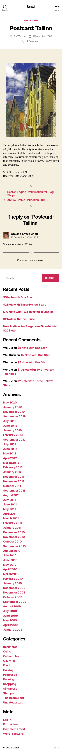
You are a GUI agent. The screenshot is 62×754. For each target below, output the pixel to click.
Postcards (31, 20)
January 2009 (12, 629)
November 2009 (14, 592)
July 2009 (10, 611)
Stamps (8, 693)
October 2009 (12, 597)
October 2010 (12, 541)
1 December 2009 (42, 36)
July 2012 (9, 444)
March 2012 (11, 462)
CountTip (9, 660)
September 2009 (14, 601)
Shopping (9, 684)
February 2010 (13, 578)
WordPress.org (13, 733)
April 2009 (10, 625)
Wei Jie (21, 36)
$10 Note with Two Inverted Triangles (28, 311)
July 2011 (9, 499)
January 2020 (12, 407)
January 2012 (12, 472)
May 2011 (9, 509)
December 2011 (13, 476)
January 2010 (12, 583)
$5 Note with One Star (17, 297)
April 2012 (10, 458)
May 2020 (10, 402)
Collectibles (11, 656)
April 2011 (9, 513)
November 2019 (14, 411)
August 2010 (11, 550)
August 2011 (11, 495)
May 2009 (10, 620)
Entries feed (11, 724)
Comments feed (14, 729)
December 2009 (14, 587)
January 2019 (12, 430)
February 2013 (13, 435)
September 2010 (14, 546)
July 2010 (9, 555)
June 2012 (10, 448)
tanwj (31, 6)
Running (8, 679)
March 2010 (11, 574)
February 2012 (13, 467)
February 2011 (12, 523)
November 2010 (14, 537)
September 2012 (14, 439)
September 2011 (14, 490)
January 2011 (12, 527)
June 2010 (10, 560)
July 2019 (9, 421)
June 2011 (10, 504)
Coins (7, 651)
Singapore (10, 688)
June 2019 (10, 425)
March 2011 (11, 518)
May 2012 (9, 453)
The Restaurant (13, 697)
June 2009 (10, 615)
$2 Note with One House (19, 319)
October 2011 (12, 486)
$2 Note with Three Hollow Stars (24, 304)
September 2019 (14, 416)
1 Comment (33, 41)
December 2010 (14, 532)
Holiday (8, 670)
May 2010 (9, 564)
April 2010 (10, 569)
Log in (7, 719)
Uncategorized (13, 702)
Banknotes (10, 646)
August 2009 (12, 606)
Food (6, 665)
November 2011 (13, 481)
